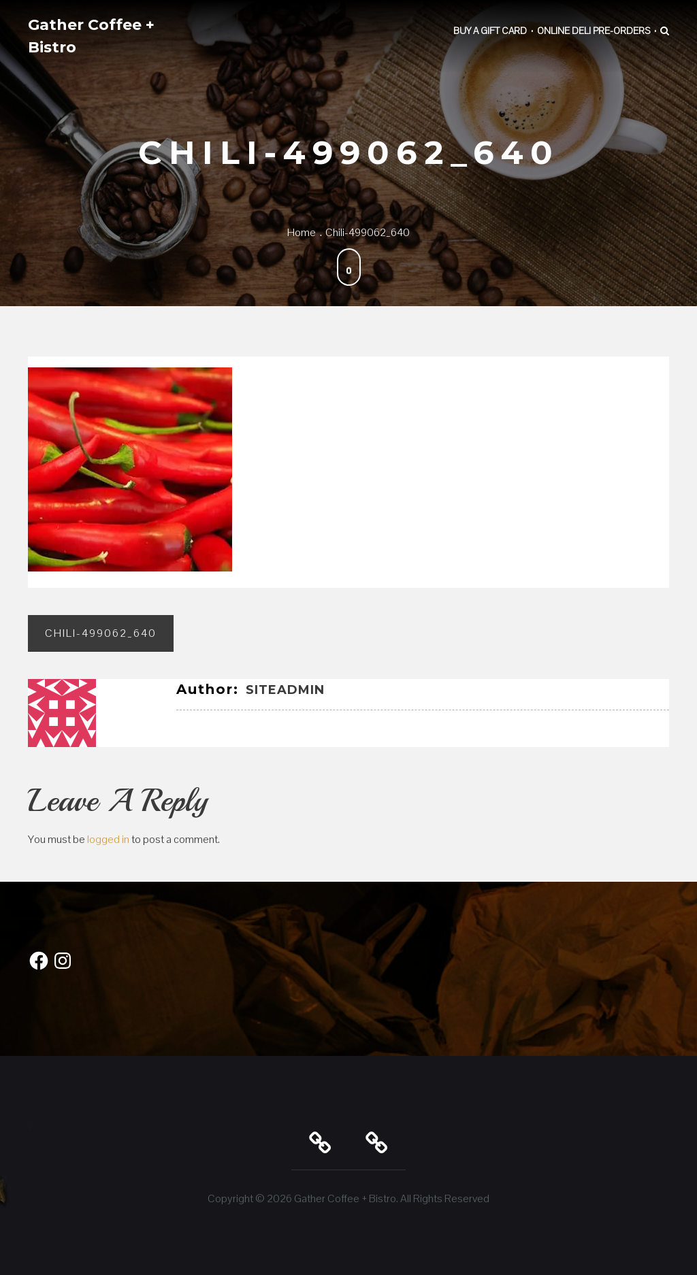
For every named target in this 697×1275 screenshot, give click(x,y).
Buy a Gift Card (490, 30)
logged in (108, 839)
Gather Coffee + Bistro (91, 36)
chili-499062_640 (101, 633)
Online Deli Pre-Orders (593, 30)
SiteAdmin (285, 689)
